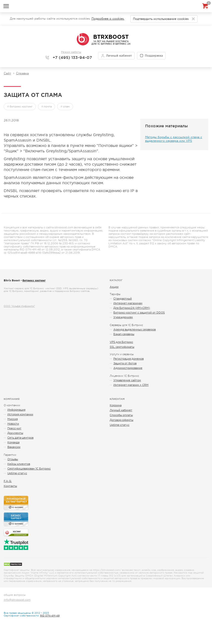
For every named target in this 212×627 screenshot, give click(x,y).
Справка (22, 73)
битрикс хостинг (21, 106)
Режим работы (71, 52)
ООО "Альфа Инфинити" (19, 306)
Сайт (7, 73)
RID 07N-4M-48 (50, 615)
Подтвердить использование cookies (161, 19)
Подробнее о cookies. (107, 18)
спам (66, 106)
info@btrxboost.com (17, 599)
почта (48, 106)
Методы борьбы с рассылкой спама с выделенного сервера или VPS (173, 139)
